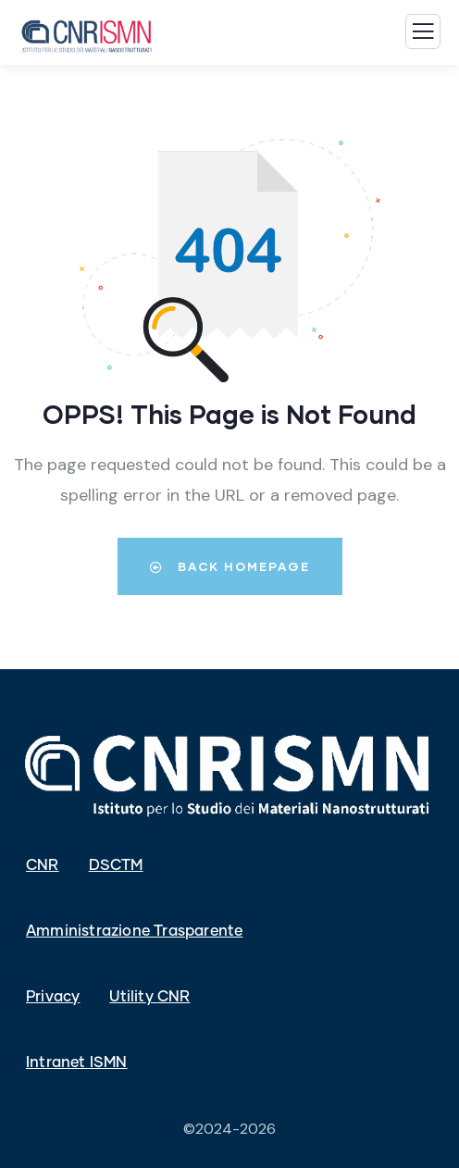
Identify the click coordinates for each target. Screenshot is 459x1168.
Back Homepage (230, 566)
